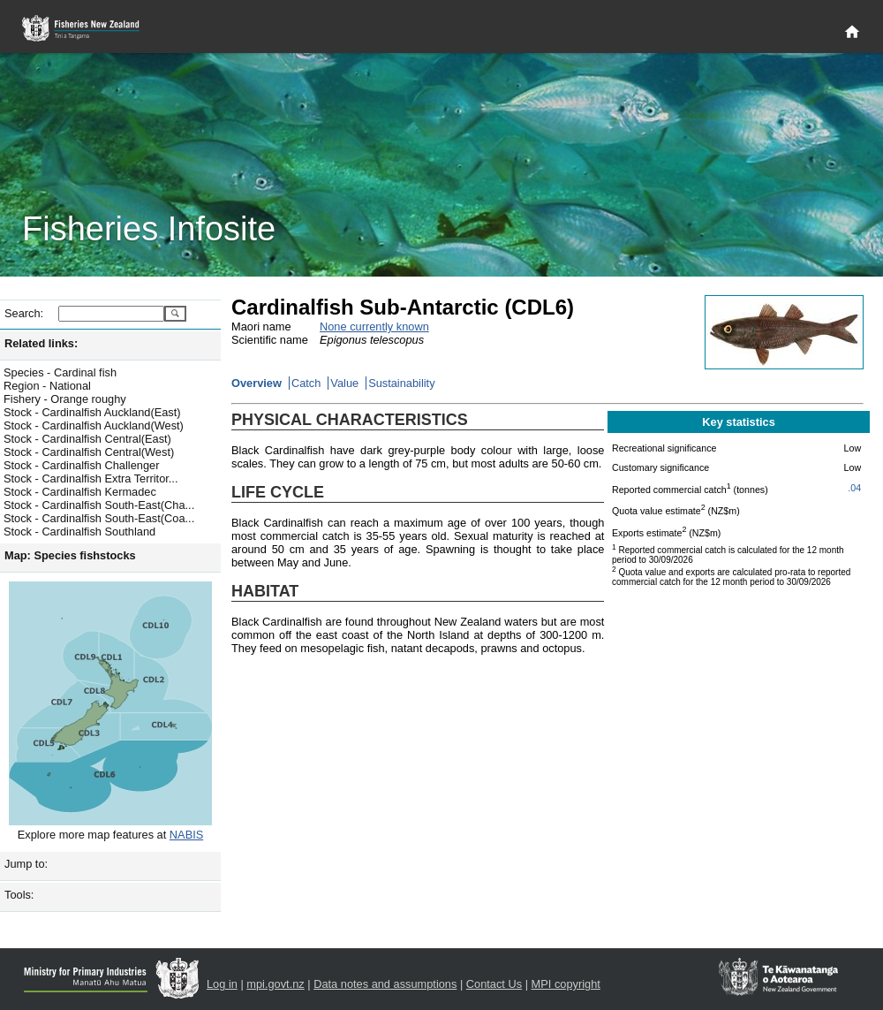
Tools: (19, 894)
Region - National (47, 385)
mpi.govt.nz (275, 984)
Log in (222, 984)
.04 (854, 487)
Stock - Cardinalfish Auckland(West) (94, 425)
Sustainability (401, 383)
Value (344, 383)
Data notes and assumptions (385, 984)
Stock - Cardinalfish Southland (79, 531)
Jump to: (26, 863)
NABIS (186, 834)
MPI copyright (566, 984)
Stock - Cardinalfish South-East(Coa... (99, 518)
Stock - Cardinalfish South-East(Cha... (99, 505)
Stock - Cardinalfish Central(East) (87, 438)
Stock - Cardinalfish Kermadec (80, 491)
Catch (306, 383)
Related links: (41, 343)
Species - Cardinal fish (60, 372)
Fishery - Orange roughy (65, 399)
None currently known (374, 326)
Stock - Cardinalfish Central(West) (89, 452)
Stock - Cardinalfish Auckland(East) (92, 412)
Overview (256, 383)
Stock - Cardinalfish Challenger (81, 465)
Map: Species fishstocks (70, 555)
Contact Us (494, 984)
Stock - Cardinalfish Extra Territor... (90, 478)
